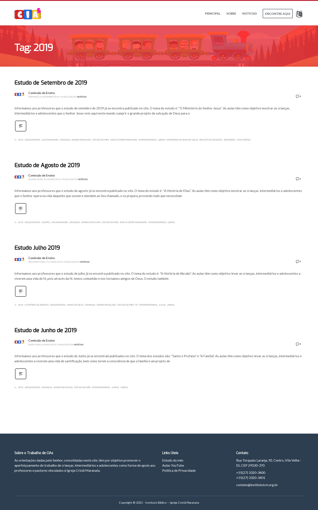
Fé (136, 304)
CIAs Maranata (50, 139)
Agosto (46, 222)
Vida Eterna (243, 139)
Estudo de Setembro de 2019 (50, 83)
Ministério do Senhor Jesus (182, 139)
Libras (161, 139)
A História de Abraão (37, 304)
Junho (115, 387)
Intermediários (147, 139)
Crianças (65, 139)
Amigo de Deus (75, 304)
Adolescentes (32, 139)
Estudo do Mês (100, 139)
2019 (20, 139)
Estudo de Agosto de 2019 (47, 165)
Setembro (229, 139)
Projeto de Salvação (210, 139)
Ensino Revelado (81, 139)
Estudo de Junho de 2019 (45, 330)
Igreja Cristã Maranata (123, 139)
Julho (162, 304)
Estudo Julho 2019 (37, 248)
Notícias (81, 96)
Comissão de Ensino (41, 93)
